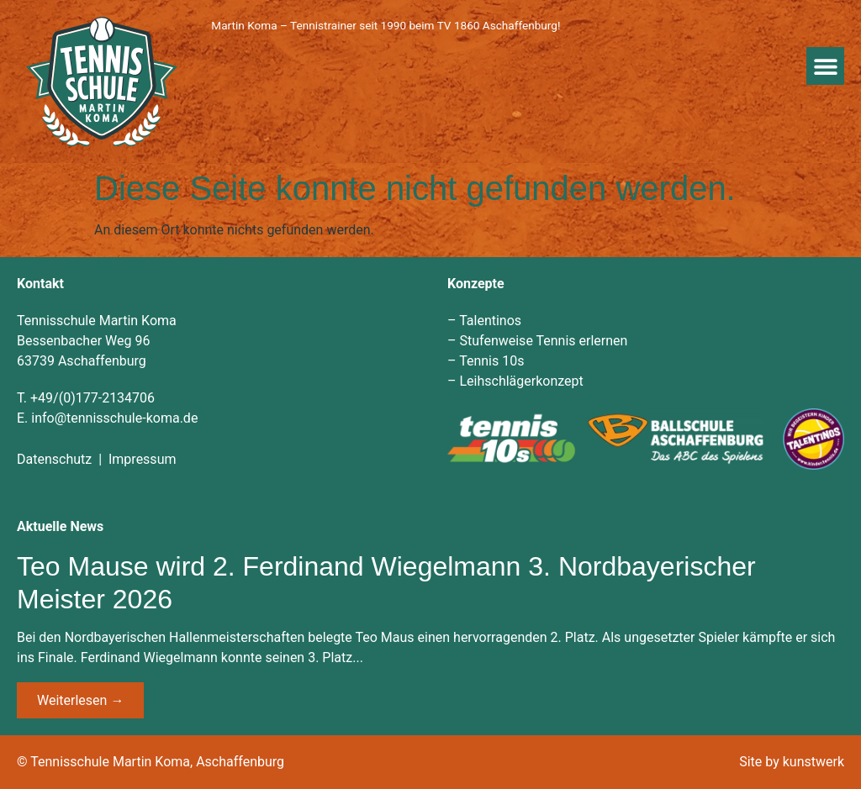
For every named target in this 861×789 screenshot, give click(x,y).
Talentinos (490, 321)
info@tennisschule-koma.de (114, 418)
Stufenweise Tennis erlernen (543, 341)
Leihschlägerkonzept (521, 381)
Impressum (142, 459)
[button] (825, 66)
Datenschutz (54, 459)
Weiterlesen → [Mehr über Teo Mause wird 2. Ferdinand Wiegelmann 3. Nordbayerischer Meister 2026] (80, 700)
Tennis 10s (491, 361)
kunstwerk (813, 762)
